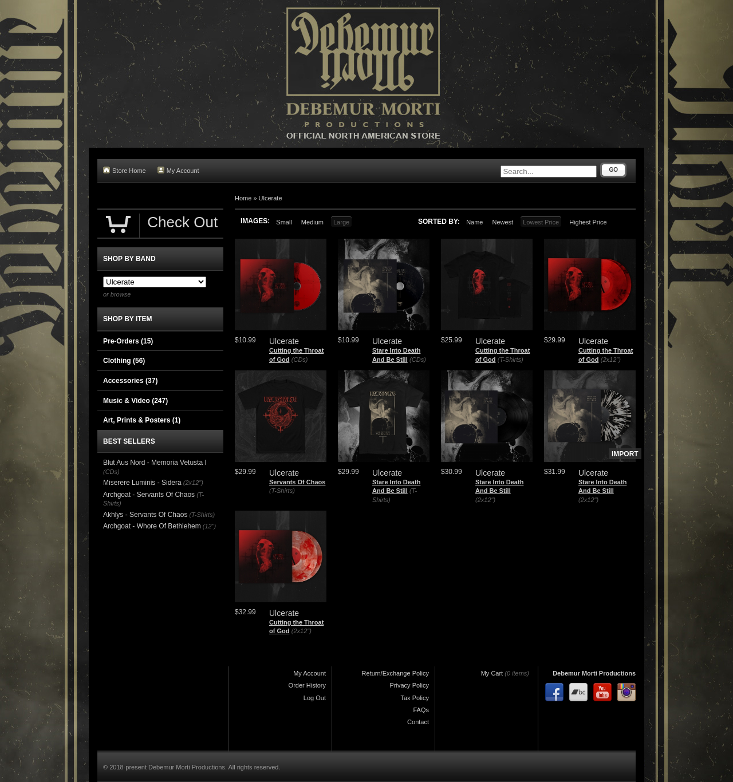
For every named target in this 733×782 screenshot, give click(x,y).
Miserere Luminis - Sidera (142, 483)
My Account (178, 170)
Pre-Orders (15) (128, 341)
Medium (312, 222)
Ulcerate (270, 198)
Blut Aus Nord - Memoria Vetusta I (155, 463)
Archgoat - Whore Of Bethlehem (152, 526)
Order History (307, 685)
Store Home (124, 170)
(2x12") (611, 359)
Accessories (130, 381)
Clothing (124, 361)
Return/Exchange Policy (395, 673)
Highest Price (587, 222)
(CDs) (299, 359)
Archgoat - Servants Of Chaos (149, 495)
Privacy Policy (409, 685)
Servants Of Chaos (297, 482)
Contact (418, 721)
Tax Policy (414, 697)
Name (474, 222)
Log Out (315, 697)
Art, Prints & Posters (141, 420)
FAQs (421, 709)
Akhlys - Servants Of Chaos (145, 515)
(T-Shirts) (510, 359)
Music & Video (135, 401)
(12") (209, 526)
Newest (502, 222)
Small (284, 222)
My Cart (492, 673)
